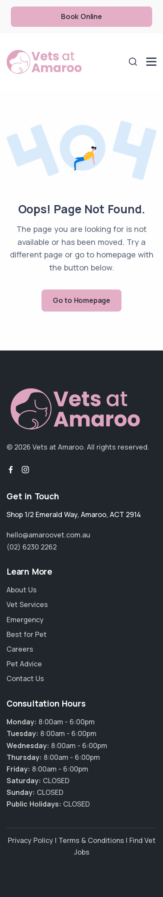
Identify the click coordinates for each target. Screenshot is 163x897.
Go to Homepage (81, 300)
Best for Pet (26, 634)
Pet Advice (24, 664)
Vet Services (27, 604)
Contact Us (25, 678)
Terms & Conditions (91, 840)
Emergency (25, 619)
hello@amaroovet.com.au (48, 535)
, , (73, 514)
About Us (21, 590)
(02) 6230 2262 (31, 547)
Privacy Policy (30, 840)
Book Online (81, 16)
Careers (19, 649)
